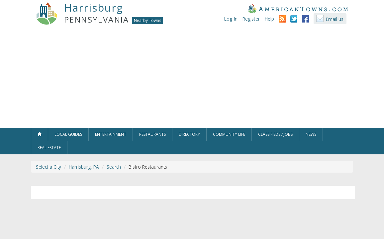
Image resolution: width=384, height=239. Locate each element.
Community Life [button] (229, 134)
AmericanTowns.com (298, 8)
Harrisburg (93, 8)
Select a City (48, 167)
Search (114, 167)
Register (251, 19)
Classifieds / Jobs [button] (275, 134)
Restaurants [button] (152, 134)
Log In (231, 19)
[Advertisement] (192, 78)
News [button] (311, 134)
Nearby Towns (147, 20)
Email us (334, 19)
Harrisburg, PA (84, 167)
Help (269, 19)
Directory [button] (189, 134)
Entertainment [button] (110, 134)
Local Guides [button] (68, 134)
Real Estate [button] (49, 147)
